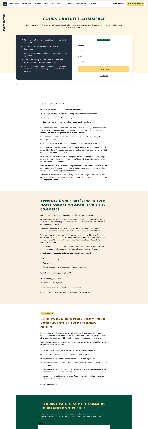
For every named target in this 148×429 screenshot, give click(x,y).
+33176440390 (117, 4)
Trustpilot (104, 76)
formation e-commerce (77, 25)
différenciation (96, 143)
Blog (46, 4)
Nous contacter (135, 4)
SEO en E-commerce (46, 66)
